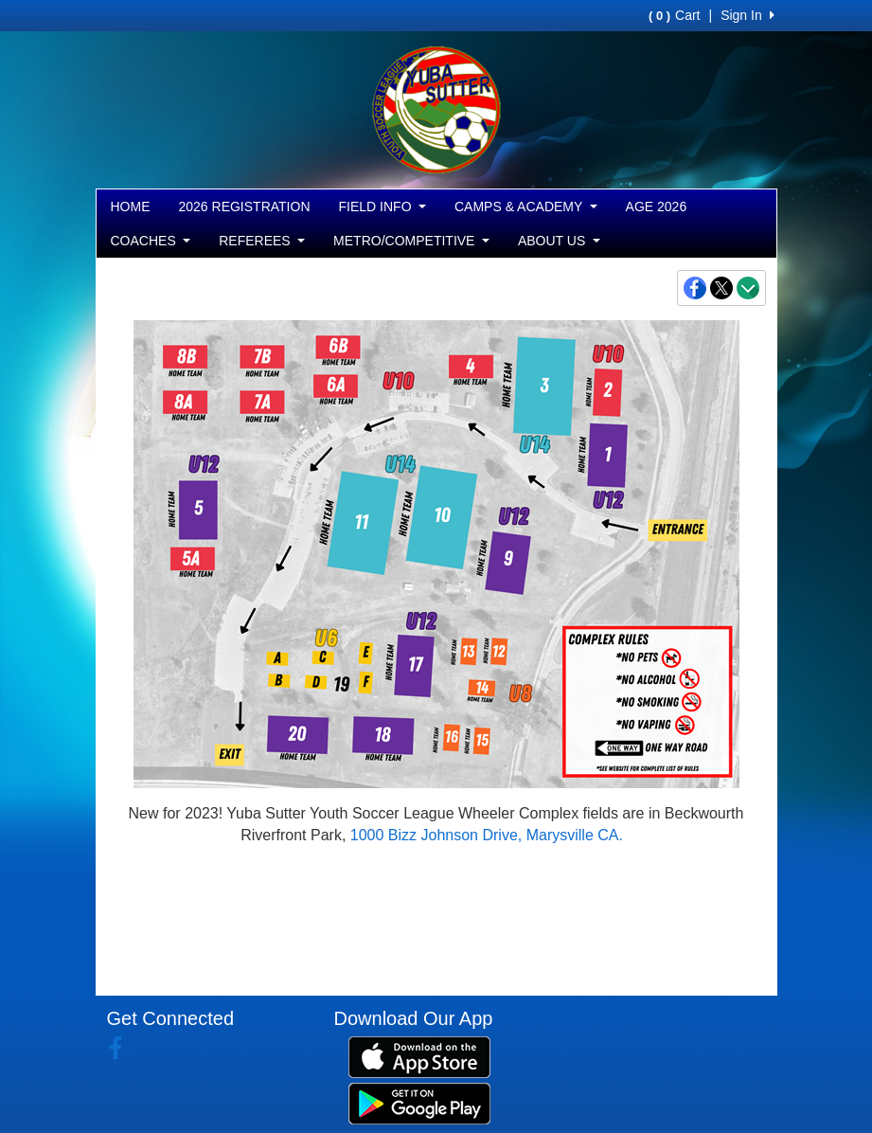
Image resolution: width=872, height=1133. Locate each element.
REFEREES (262, 240)
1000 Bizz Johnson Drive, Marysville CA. (486, 835)
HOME (131, 206)
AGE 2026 (656, 206)
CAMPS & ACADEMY (525, 206)
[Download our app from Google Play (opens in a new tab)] (419, 1101)
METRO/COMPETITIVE (411, 240)
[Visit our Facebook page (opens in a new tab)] (122, 1048)
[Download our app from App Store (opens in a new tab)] (419, 1055)
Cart (674, 15)
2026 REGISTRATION (245, 206)
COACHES (151, 240)
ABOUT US (559, 240)
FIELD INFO (382, 206)
